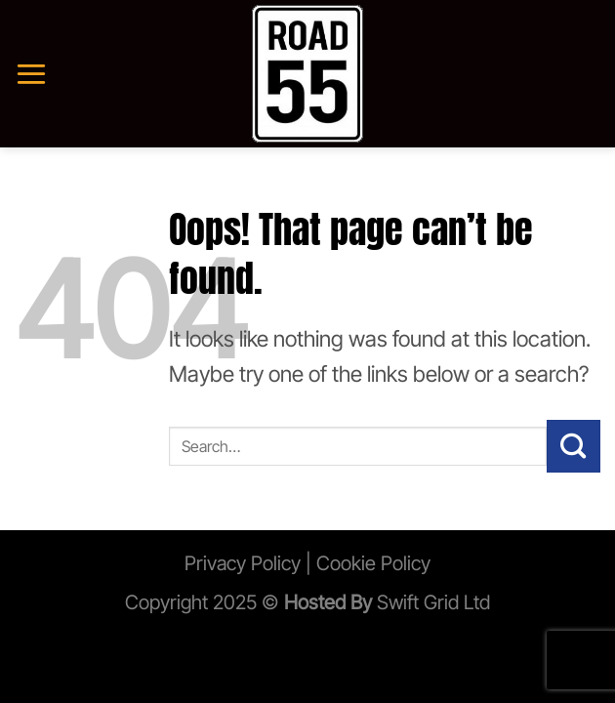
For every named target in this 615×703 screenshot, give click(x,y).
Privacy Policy (242, 563)
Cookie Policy (373, 563)
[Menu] (31, 73)
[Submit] (573, 446)
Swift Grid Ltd (431, 602)
